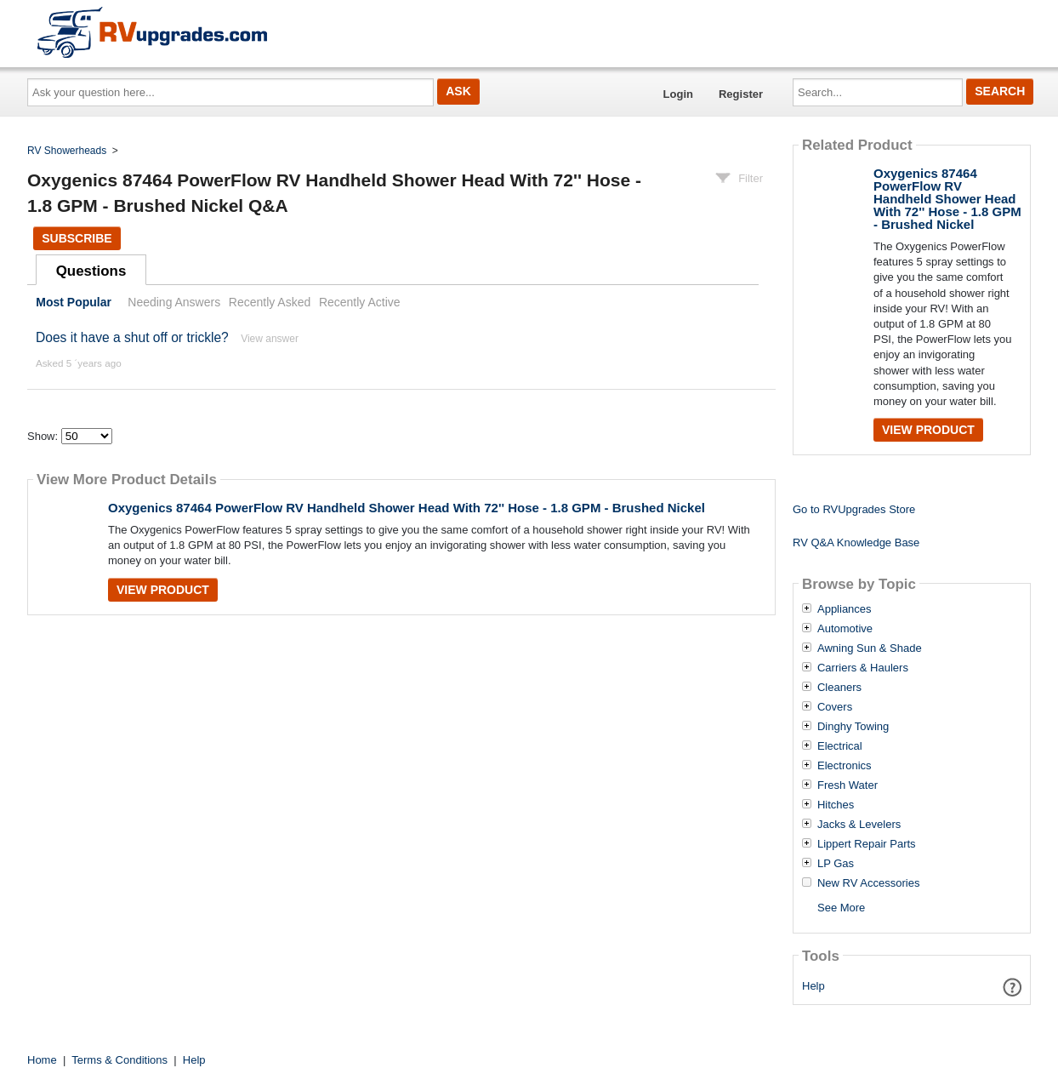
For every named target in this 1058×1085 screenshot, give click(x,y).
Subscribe (76, 238)
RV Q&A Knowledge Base (856, 542)
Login (678, 94)
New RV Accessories (868, 883)
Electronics (844, 766)
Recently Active (360, 302)
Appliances (844, 609)
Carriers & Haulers (862, 668)
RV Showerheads (66, 151)
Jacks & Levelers (859, 825)
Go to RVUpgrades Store (854, 509)
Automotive (845, 629)
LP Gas (835, 864)
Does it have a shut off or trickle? (132, 337)
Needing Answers (174, 302)
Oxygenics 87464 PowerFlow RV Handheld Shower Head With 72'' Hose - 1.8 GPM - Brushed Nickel (406, 507)
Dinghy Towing (853, 727)
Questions (91, 271)
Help (813, 985)
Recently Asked (269, 302)
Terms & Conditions (119, 1060)
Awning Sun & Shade (869, 648)
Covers (834, 707)
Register (741, 94)
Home (42, 1060)
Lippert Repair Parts (866, 844)
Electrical (839, 746)
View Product (163, 590)
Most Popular (73, 302)
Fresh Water (847, 785)
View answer (270, 339)
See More (841, 907)
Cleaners (839, 688)
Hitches (835, 805)
